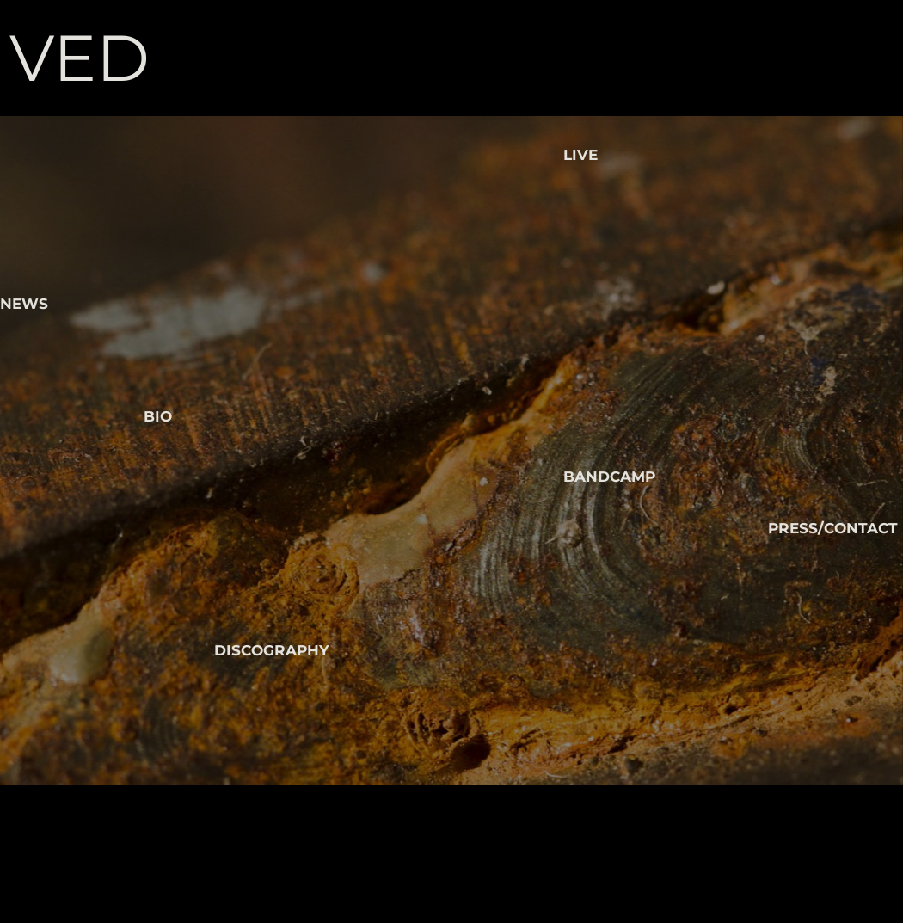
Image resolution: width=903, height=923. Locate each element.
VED (79, 57)
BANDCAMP (609, 476)
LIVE (580, 154)
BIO (158, 416)
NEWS (24, 303)
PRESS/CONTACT (833, 528)
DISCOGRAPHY (271, 650)
